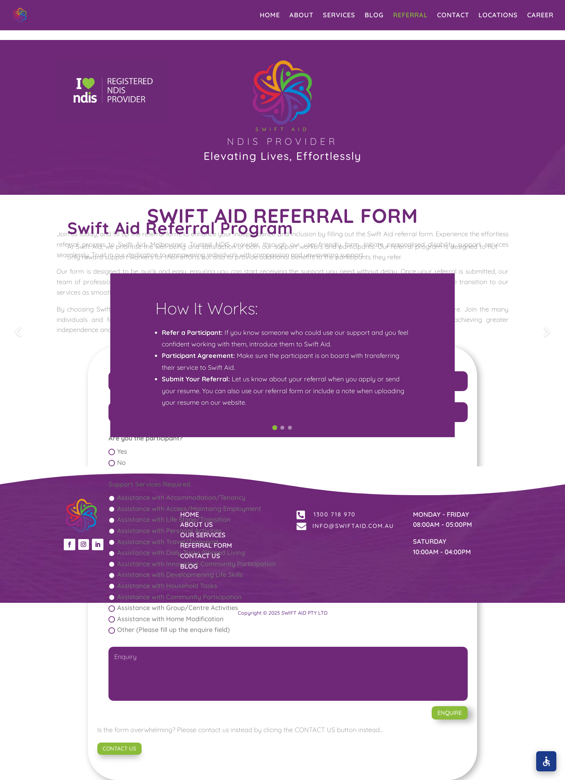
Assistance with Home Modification (166, 619)
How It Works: (206, 316)
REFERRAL (410, 16)
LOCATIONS (498, 16)
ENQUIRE (449, 712)
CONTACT (453, 16)
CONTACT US (119, 748)
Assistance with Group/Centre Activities (173, 608)
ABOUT (301, 16)
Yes (117, 451)
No (117, 462)
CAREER (540, 16)
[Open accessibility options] (546, 761)
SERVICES (339, 16)
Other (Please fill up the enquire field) (169, 630)
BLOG (374, 16)
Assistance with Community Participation (175, 597)
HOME (270, 16)
